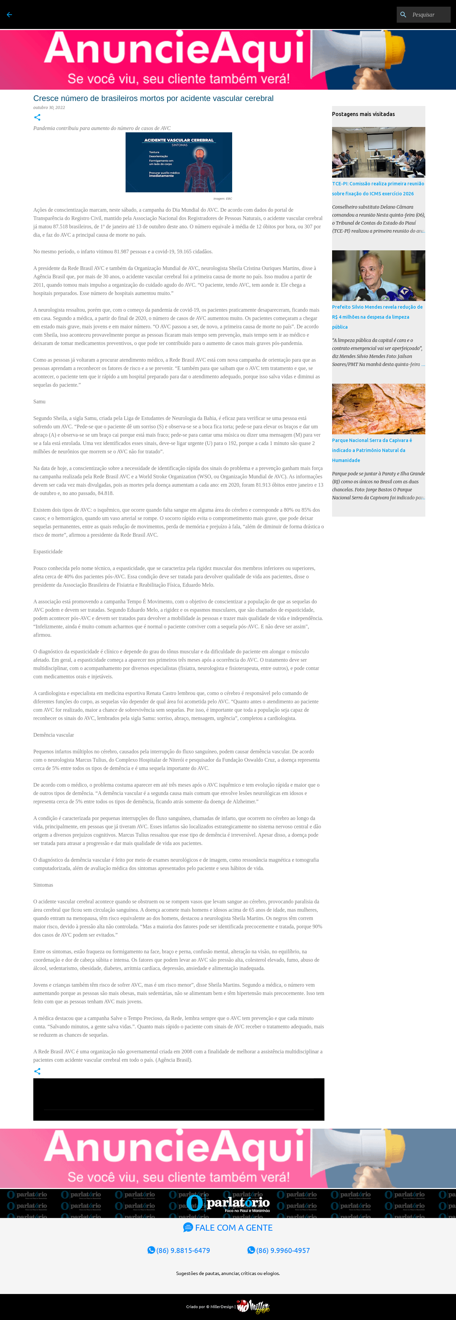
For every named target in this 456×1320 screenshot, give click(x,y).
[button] (37, 117)
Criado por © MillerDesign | (228, 1306)
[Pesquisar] (416, 15)
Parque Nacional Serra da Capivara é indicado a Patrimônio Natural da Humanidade (372, 450)
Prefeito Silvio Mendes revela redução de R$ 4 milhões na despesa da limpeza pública (377, 317)
